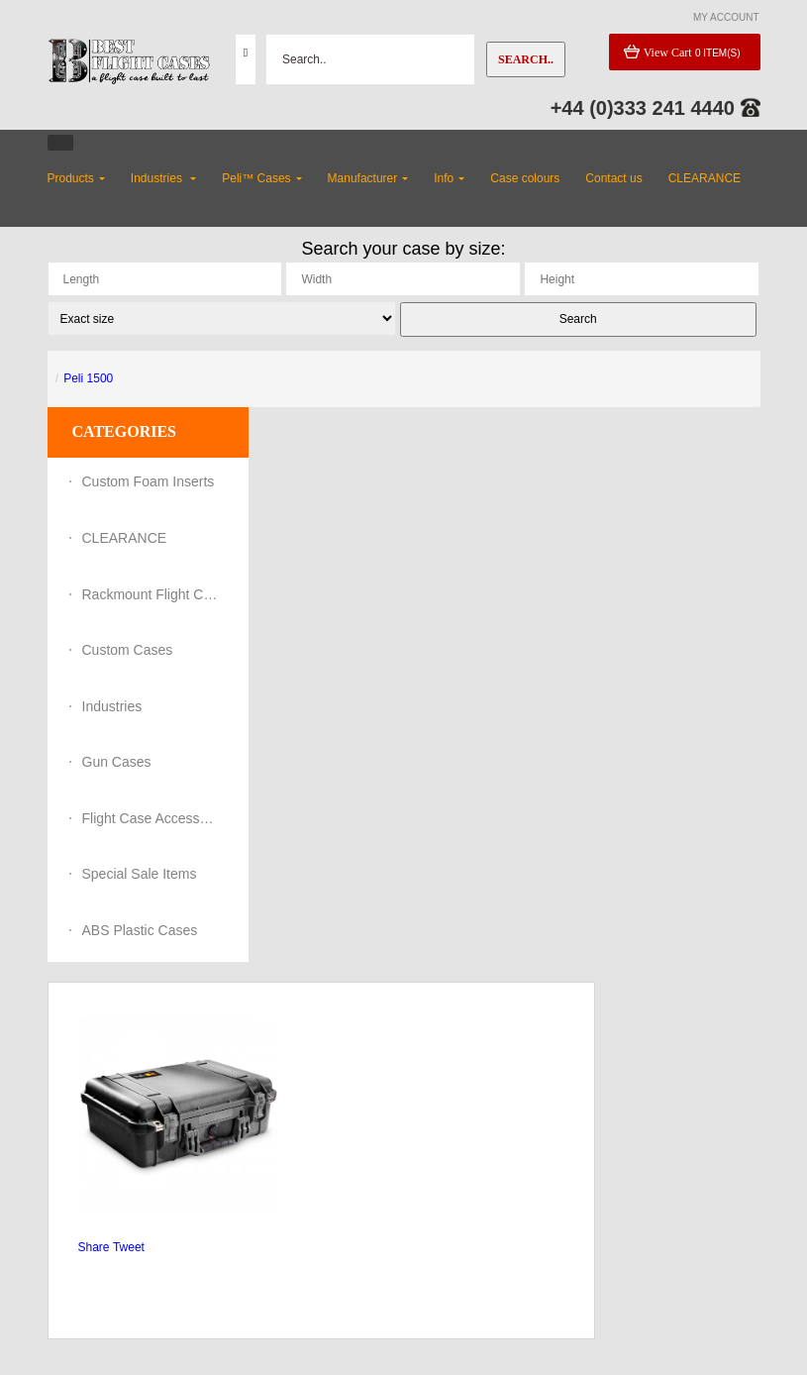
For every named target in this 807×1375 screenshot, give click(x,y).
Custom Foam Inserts (148, 481)
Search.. (526, 59)
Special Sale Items (139, 874)
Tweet (129, 1247)
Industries (112, 706)
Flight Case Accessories (151, 818)
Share (94, 1247)
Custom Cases (127, 650)
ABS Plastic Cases (140, 930)
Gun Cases (116, 762)
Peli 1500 (88, 378)
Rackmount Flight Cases (151, 594)
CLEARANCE (124, 538)
